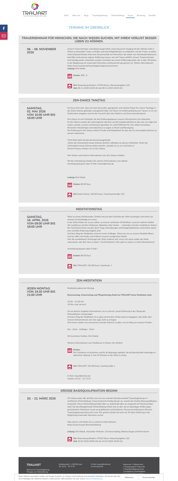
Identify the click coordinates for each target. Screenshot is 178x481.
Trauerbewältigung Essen (134, 469)
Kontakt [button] (152, 15)
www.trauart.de (97, 466)
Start (66, 15)
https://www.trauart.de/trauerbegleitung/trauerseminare (92, 65)
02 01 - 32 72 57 (83, 378)
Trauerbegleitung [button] (99, 15)
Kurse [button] (130, 15)
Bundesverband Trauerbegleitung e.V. (131, 398)
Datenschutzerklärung (93, 479)
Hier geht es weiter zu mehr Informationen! (135, 242)
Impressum (127, 464)
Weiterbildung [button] (117, 15)
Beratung (141, 15)
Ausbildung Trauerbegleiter (134, 471)
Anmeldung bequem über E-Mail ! (82, 248)
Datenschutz (138, 464)
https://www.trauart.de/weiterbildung (84, 424)
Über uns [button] (76, 15)
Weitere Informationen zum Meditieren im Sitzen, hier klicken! (95, 343)
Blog (86, 15)
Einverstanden (149, 477)
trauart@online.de (106, 163)
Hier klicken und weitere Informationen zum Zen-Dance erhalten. (96, 155)
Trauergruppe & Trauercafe (134, 467)
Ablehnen (129, 477)
